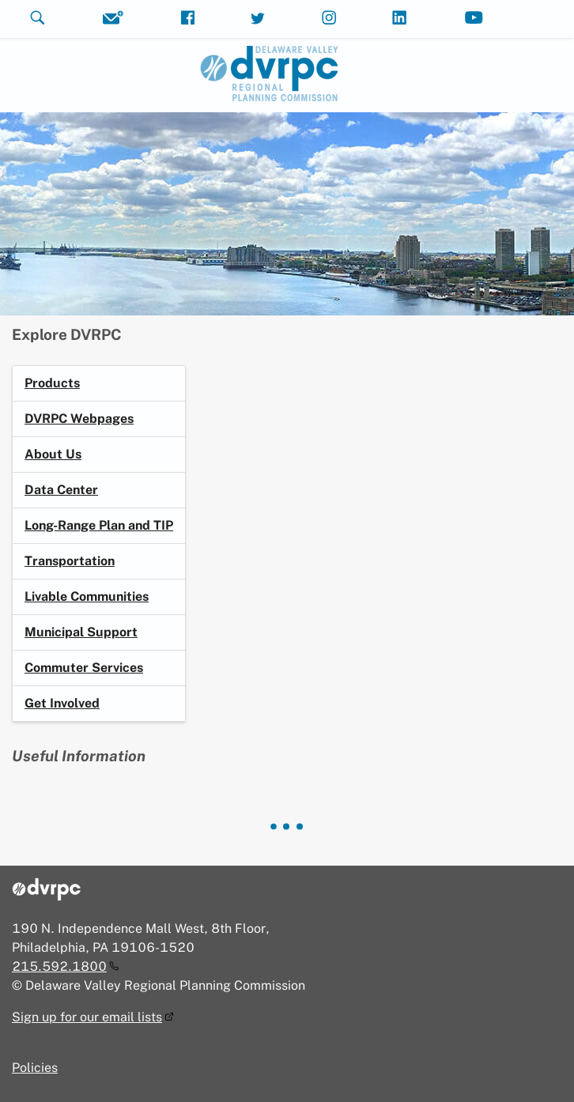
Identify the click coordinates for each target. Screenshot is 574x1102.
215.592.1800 (59, 966)
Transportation (70, 560)
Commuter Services (84, 667)
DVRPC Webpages (79, 418)
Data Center (61, 489)
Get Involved (62, 703)
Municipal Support (81, 632)
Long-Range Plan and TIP (99, 525)
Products (52, 383)
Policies (35, 1067)
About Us (53, 454)
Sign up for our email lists (87, 1017)
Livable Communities (87, 596)
